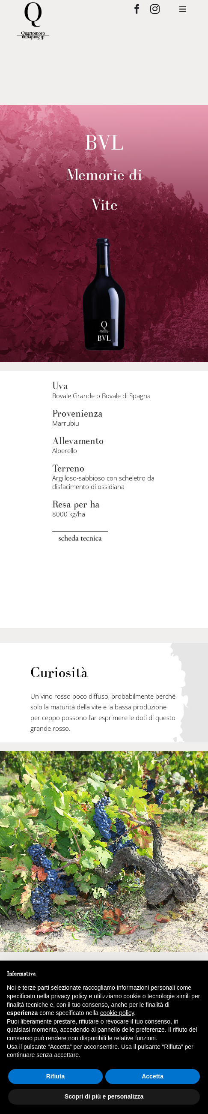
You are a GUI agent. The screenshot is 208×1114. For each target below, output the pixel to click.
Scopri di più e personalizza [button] (104, 1096)
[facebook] (137, 9)
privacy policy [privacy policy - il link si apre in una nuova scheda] (69, 996)
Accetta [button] (152, 1076)
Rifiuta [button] (55, 1076)
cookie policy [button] (117, 1012)
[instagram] (155, 9)
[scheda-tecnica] (80, 534)
